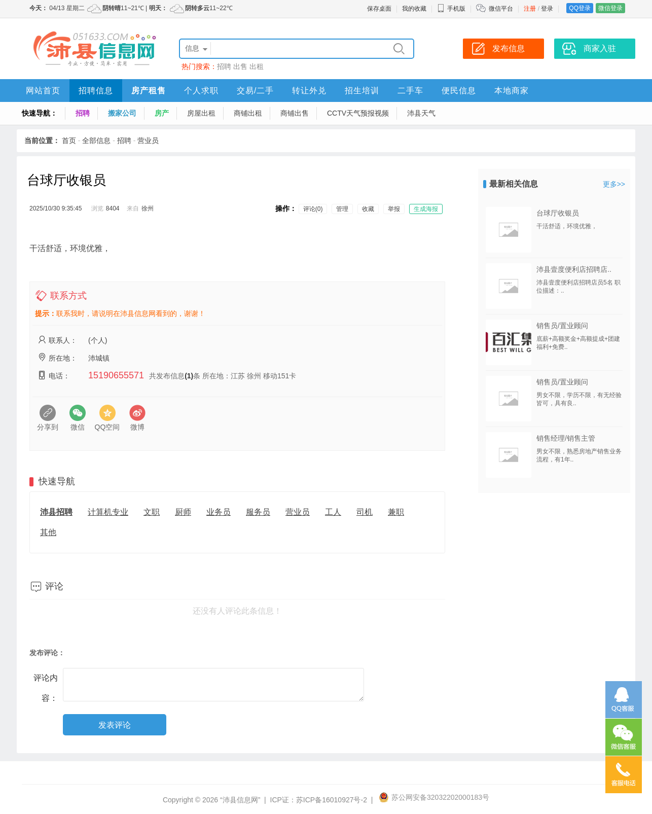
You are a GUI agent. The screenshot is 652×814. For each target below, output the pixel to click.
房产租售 (148, 90)
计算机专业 (108, 512)
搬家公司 (122, 113)
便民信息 (459, 90)
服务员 (258, 512)
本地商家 (511, 90)
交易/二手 (255, 90)
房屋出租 (201, 113)
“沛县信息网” (240, 800)
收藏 (368, 209)
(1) (189, 376)
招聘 (224, 66)
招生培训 (362, 90)
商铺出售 (294, 113)
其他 (48, 532)
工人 (333, 512)
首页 (69, 140)
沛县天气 (421, 113)
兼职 (396, 512)
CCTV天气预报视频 (358, 113)
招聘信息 (96, 90)
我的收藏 (414, 8)
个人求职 (201, 90)
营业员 (148, 140)
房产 (162, 113)
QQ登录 (580, 8)
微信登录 (610, 8)
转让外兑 (309, 90)
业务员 (218, 512)
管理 (342, 209)
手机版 (451, 8)
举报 (394, 209)
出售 (240, 66)
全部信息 (96, 140)
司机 (364, 512)
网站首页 (43, 90)
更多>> (614, 184)
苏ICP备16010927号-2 (331, 800)
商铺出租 (248, 113)
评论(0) (313, 209)
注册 (530, 8)
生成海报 (426, 209)
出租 (256, 66)
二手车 (410, 90)
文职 (151, 512)
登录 (547, 8)
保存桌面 (379, 8)
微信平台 (501, 8)
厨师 (183, 512)
